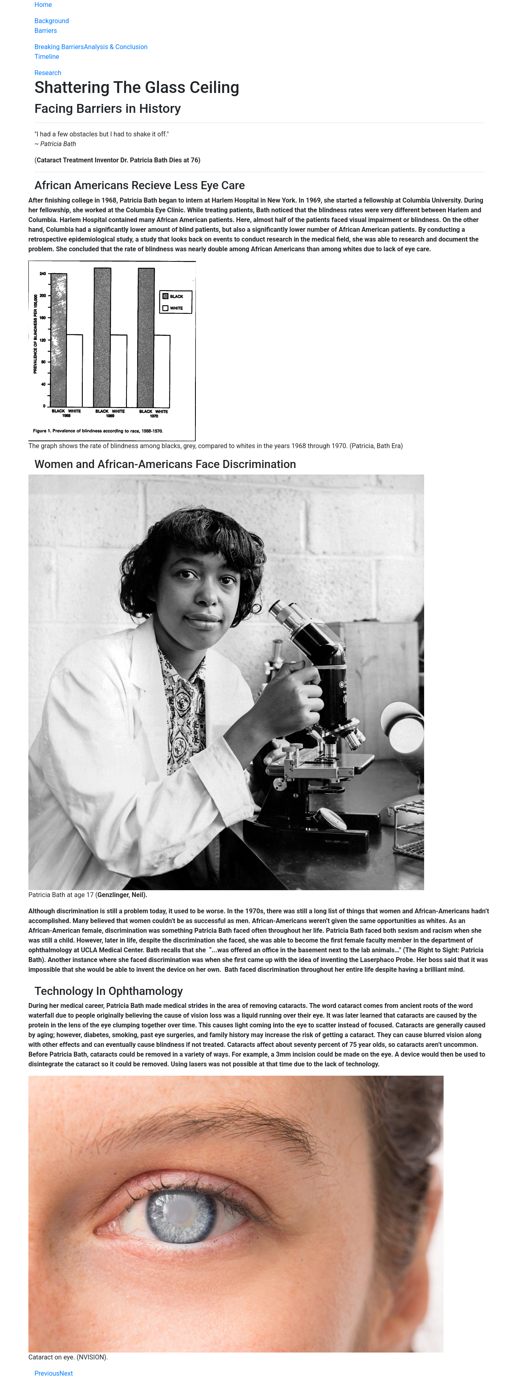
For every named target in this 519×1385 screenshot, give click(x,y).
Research (47, 73)
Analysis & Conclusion (116, 47)
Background (51, 21)
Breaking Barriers (59, 47)
